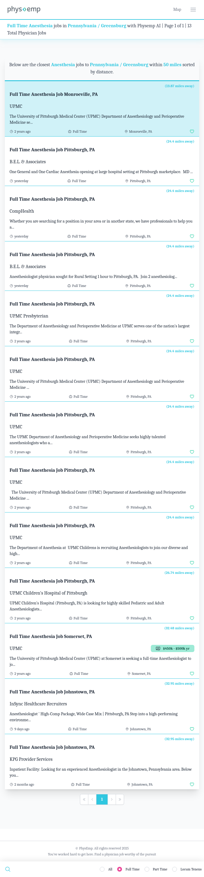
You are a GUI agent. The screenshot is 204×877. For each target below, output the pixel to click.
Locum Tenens (191, 869)
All (110, 869)
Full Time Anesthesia (30, 25)
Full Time (133, 869)
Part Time (160, 869)
